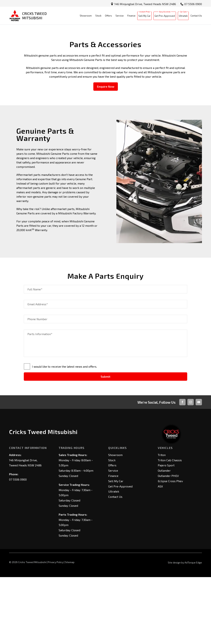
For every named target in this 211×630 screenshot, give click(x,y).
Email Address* (37, 357)
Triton (162, 507)
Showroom (86, 16)
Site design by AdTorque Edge (185, 615)
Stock (98, 16)
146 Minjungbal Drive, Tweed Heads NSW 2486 (145, 4)
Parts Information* (39, 387)
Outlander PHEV (168, 528)
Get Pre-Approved (165, 17)
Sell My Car (144, 17)
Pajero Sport (166, 518)
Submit (105, 429)
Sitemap (69, 614)
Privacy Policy (55, 614)
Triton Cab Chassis (170, 513)
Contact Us (196, 16)
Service (119, 16)
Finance (131, 16)
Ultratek (183, 17)
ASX (160, 539)
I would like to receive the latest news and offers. (60, 419)
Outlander (164, 523)
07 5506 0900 (193, 4)
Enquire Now (105, 139)
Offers (108, 16)
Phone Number (37, 372)
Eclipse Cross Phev (170, 533)
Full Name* (34, 342)
